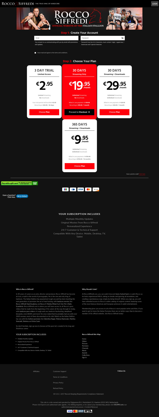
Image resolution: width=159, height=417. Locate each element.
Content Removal (91, 407)
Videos (84, 341)
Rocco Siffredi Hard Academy (26, 304)
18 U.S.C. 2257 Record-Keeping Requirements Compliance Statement (78, 394)
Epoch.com (45, 405)
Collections (86, 355)
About (84, 350)
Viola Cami (36, 321)
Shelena (26, 321)
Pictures (84, 343)
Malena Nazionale (62, 319)
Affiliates (36, 371)
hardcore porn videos (27, 311)
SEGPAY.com (118, 405)
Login (154, 4)
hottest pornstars (34, 319)
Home (84, 339)
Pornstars (85, 346)
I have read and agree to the (52, 53)
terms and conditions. (61, 53)
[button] (28, 91)
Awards (84, 353)
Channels (85, 348)
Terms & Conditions (60, 377)
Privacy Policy (58, 383)
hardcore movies (63, 301)
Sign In (84, 357)
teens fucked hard (122, 294)
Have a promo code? (135, 121)
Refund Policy (58, 388)
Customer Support (59, 371)
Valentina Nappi (49, 319)
